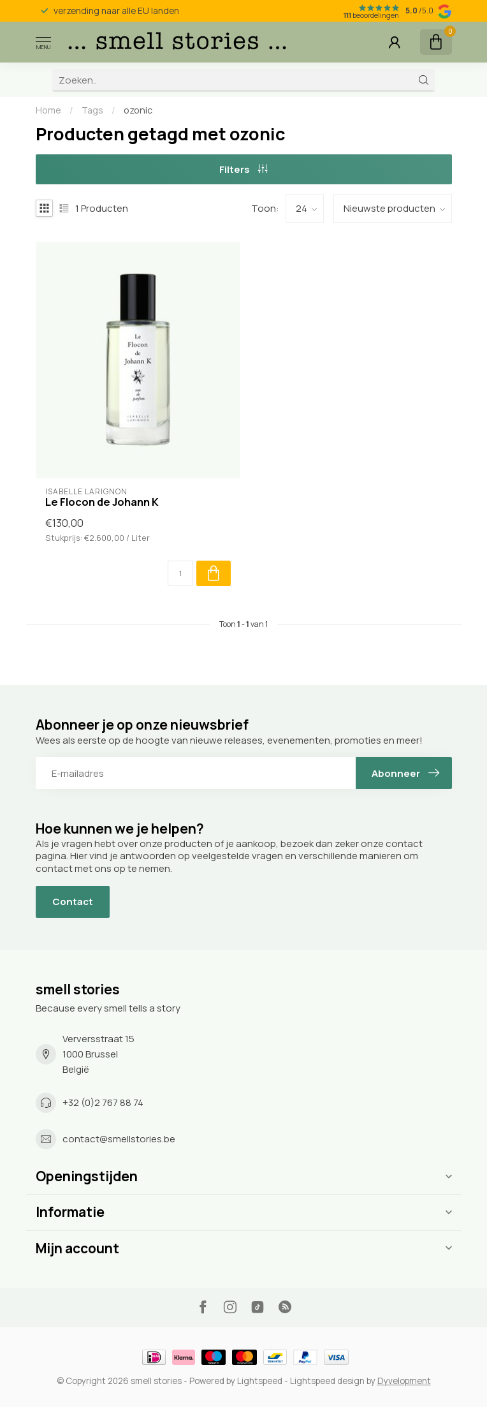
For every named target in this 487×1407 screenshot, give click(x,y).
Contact (72, 901)
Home (48, 110)
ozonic (138, 110)
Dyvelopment (404, 1381)
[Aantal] (180, 573)
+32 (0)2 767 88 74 (102, 1102)
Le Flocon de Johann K (102, 502)
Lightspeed (259, 1381)
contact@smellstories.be (118, 1138)
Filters (243, 169)
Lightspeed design (327, 1381)
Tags (92, 110)
